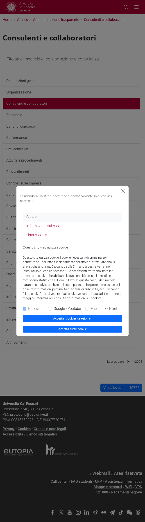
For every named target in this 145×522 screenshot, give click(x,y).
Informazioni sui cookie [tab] (44, 226)
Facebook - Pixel (104, 309)
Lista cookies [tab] (36, 235)
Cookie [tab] (31, 217)
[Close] (123, 191)
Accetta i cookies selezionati (72, 318)
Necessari (36, 309)
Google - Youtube (67, 309)
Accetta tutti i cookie (72, 329)
